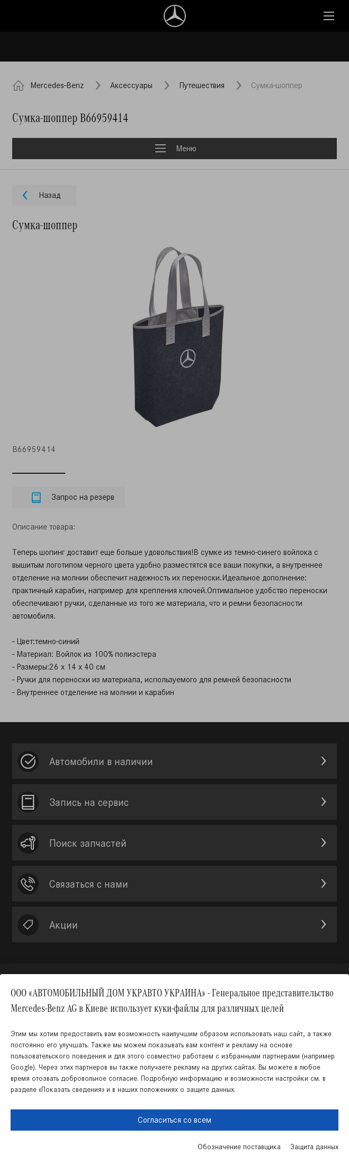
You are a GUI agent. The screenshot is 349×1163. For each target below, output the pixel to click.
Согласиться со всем (174, 1120)
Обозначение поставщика (239, 1146)
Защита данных (314, 1146)
